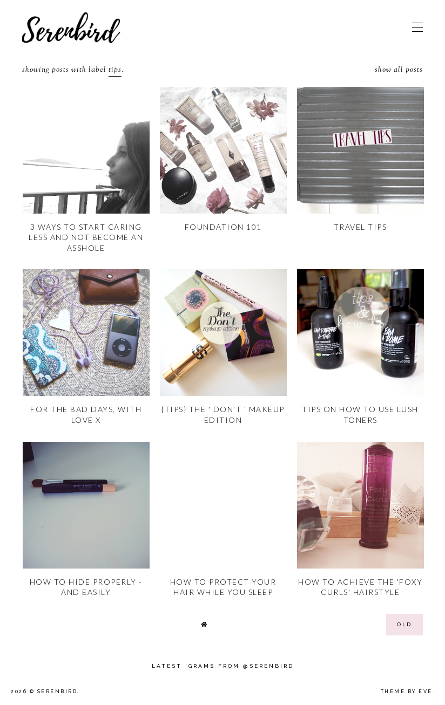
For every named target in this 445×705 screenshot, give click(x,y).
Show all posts (399, 70)
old (404, 624)
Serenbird (57, 691)
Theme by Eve (407, 691)
